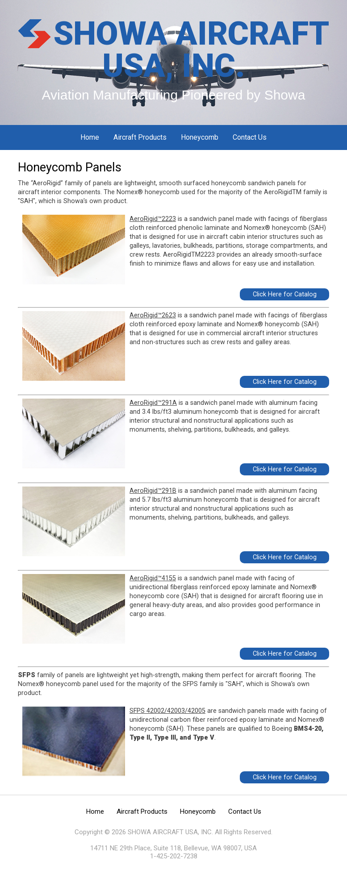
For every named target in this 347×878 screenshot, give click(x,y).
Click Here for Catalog (285, 294)
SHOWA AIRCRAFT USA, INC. (191, 50)
